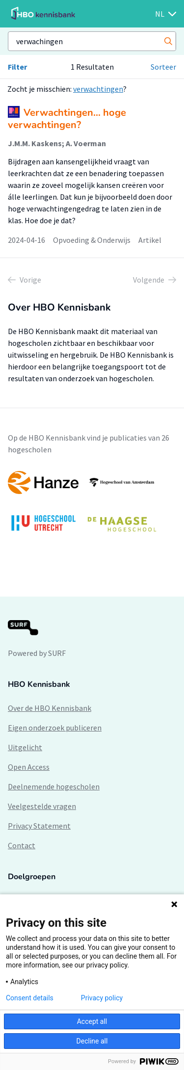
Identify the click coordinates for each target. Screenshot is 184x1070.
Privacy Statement (39, 826)
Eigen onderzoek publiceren (55, 727)
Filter (17, 66)
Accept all (92, 1021)
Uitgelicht (25, 747)
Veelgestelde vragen (42, 806)
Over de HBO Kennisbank (49, 708)
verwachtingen (98, 89)
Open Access (29, 767)
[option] (92, 506)
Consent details (29, 998)
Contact (21, 845)
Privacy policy (102, 998)
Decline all (92, 1041)
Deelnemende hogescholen (54, 786)
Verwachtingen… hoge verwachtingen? (67, 118)
